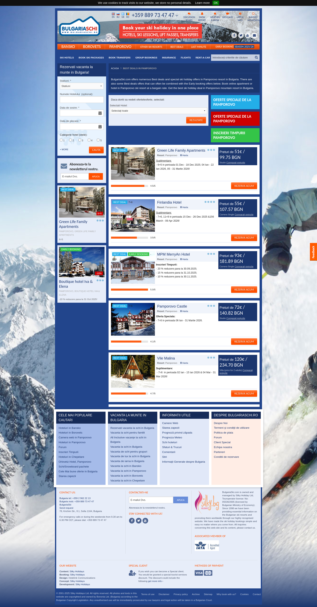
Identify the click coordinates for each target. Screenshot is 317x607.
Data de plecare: (82, 124)
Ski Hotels (67, 57)
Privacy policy (181, 594)
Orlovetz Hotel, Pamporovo (75, 461)
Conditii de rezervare (226, 456)
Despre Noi (220, 423)
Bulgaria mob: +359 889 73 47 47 (76, 501)
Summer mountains (253, 17)
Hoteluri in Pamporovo (72, 442)
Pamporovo (120, 46)
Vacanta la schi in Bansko (125, 465)
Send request (66, 508)
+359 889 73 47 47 (155, 15)
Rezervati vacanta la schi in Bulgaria (132, 427)
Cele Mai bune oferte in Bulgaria (78, 471)
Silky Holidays (76, 571)
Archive (196, 594)
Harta (184, 155)
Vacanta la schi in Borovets (126, 475)
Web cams (227, 15)
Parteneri (219, 452)
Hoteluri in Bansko (70, 427)
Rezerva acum (244, 186)
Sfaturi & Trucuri (172, 447)
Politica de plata (223, 432)
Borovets (92, 46)
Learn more (202, 2)
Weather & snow (215, 17)
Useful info (240, 17)
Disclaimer (164, 594)
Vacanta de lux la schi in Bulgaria (130, 456)
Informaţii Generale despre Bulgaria (183, 461)
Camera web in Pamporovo (75, 437)
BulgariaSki (65, 504)
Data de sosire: (82, 111)
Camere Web (170, 423)
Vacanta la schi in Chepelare (127, 480)
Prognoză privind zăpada (177, 432)
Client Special (222, 442)
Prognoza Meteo (172, 437)
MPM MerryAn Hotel (173, 254)
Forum (63, 447)
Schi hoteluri (169, 442)
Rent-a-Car (202, 57)
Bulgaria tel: (65, 498)
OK (216, 2)
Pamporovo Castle (172, 306)
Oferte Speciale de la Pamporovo (232, 118)
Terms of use (147, 594)
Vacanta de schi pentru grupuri (128, 451)
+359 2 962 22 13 (81, 498)
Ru (118, 15)
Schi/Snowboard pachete (74, 466)
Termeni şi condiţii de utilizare (231, 427)
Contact (257, 594)
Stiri (164, 456)
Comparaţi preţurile (235, 162)
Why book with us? (226, 594)
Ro (127, 15)
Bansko (68, 46)
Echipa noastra (223, 447)
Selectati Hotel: (158, 109)
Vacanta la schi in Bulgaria (126, 446)
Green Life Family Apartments (181, 150)
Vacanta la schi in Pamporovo (128, 470)
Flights (186, 57)
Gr (123, 15)
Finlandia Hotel (169, 202)
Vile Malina (166, 358)
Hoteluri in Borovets (70, 432)
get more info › (155, 581)
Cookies (244, 594)
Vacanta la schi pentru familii (127, 432)
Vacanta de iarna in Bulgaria (127, 461)
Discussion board (189, 17)
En (113, 15)
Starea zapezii (67, 476)
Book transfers (120, 57)
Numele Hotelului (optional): (82, 98)
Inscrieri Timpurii (68, 452)
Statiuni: (82, 84)
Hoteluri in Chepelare (71, 456)
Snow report (202, 17)
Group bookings (146, 57)
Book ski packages (91, 57)
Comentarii (168, 452)
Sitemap (208, 594)
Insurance (169, 57)
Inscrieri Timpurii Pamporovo (229, 135)
